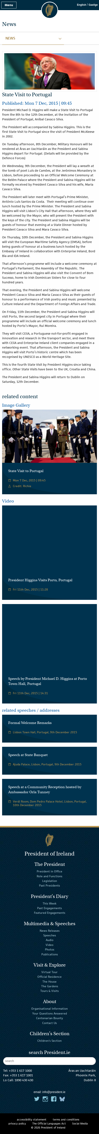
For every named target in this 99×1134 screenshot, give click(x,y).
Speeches (49, 935)
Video (49, 945)
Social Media (80, 1123)
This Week (49, 903)
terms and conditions (66, 1119)
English (81, 4)
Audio (49, 940)
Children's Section (49, 1041)
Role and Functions (49, 876)
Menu (9, 5)
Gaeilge (93, 4)
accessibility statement (31, 1119)
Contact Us (49, 1023)
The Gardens (49, 986)
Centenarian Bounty (49, 1018)
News (10, 38)
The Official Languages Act (49, 1123)
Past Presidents (49, 885)
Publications (49, 954)
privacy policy (17, 1123)
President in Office (49, 871)
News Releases (50, 930)
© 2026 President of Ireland (48, 1127)
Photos (49, 949)
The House (49, 981)
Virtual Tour (49, 972)
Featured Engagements (49, 913)
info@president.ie (53, 1092)
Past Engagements (49, 908)
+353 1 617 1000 (20, 1071)
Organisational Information (49, 1008)
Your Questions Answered (49, 1013)
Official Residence (49, 977)
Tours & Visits (49, 991)
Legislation (49, 881)
